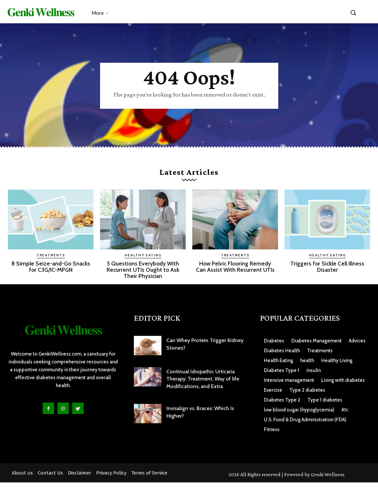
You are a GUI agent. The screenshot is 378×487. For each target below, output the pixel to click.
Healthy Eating (143, 260)
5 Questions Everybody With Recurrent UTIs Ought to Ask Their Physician (142, 274)
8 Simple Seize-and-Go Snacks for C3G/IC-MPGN (50, 271)
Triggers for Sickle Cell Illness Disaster (327, 271)
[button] (353, 12)
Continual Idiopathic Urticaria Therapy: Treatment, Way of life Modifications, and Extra (202, 383)
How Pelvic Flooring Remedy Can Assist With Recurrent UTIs (235, 274)
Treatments (51, 260)
